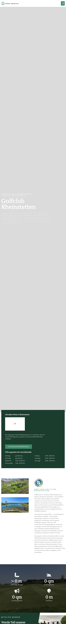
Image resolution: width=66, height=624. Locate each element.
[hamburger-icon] (63, 3)
